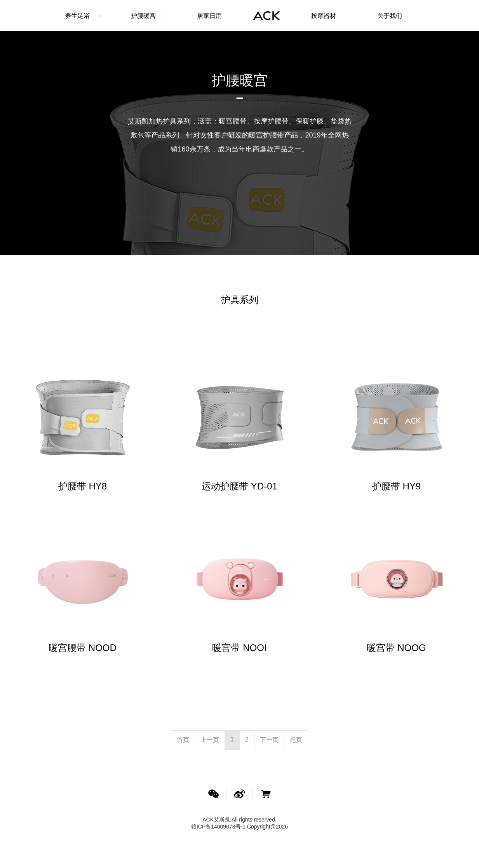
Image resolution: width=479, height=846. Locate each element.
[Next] (269, 739)
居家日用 (209, 15)
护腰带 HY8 (82, 486)
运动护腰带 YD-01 (239, 486)
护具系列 (239, 299)
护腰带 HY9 (396, 486)
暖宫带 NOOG (396, 647)
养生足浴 (77, 15)
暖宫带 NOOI (239, 647)
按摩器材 (323, 15)
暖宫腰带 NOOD (83, 647)
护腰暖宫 (143, 15)
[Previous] (183, 739)
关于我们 (389, 15)
